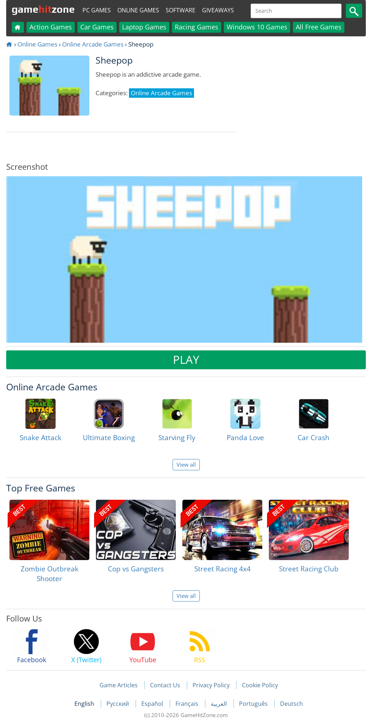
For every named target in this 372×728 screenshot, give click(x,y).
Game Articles (119, 685)
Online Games (138, 10)
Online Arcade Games (93, 44)
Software (180, 10)
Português (254, 704)
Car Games (97, 27)
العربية (219, 704)
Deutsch (291, 704)
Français (187, 704)
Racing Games (196, 27)
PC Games (96, 10)
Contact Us (165, 685)
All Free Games (318, 27)
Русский (118, 704)
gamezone (43, 9)
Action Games (50, 27)
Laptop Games (144, 27)
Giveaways (218, 10)
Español (153, 704)
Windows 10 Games (257, 27)
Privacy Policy (211, 685)
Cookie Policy (260, 685)
